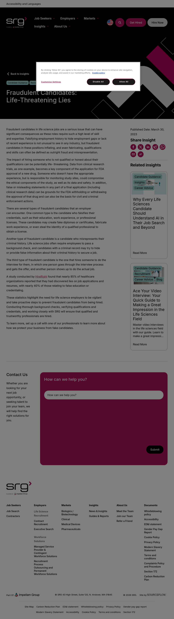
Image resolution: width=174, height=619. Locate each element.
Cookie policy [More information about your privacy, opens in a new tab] (98, 73)
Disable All (98, 81)
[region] (88, 76)
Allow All (123, 81)
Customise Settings (51, 82)
